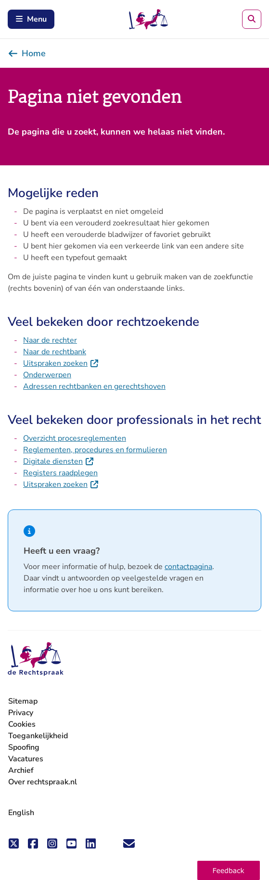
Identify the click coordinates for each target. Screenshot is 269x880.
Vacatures (26, 759)
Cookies (22, 724)
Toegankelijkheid (38, 736)
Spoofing (23, 747)
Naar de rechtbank (54, 352)
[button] (228, 870)
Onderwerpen (47, 375)
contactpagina (188, 566)
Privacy (20, 712)
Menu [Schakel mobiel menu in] (31, 19)
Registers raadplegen (60, 473)
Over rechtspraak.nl (42, 782)
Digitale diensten (58, 461)
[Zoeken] (251, 19)
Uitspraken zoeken (61, 363)
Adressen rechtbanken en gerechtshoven (94, 386)
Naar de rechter (50, 340)
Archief (21, 770)
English (21, 812)
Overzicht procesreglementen (74, 438)
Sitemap (23, 701)
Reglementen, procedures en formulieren (95, 450)
